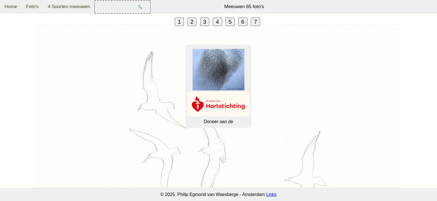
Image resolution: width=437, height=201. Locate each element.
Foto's (32, 6)
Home (10, 6)
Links (271, 194)
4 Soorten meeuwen (69, 6)
